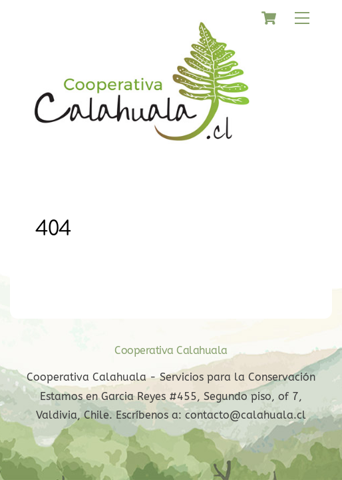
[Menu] (302, 18)
